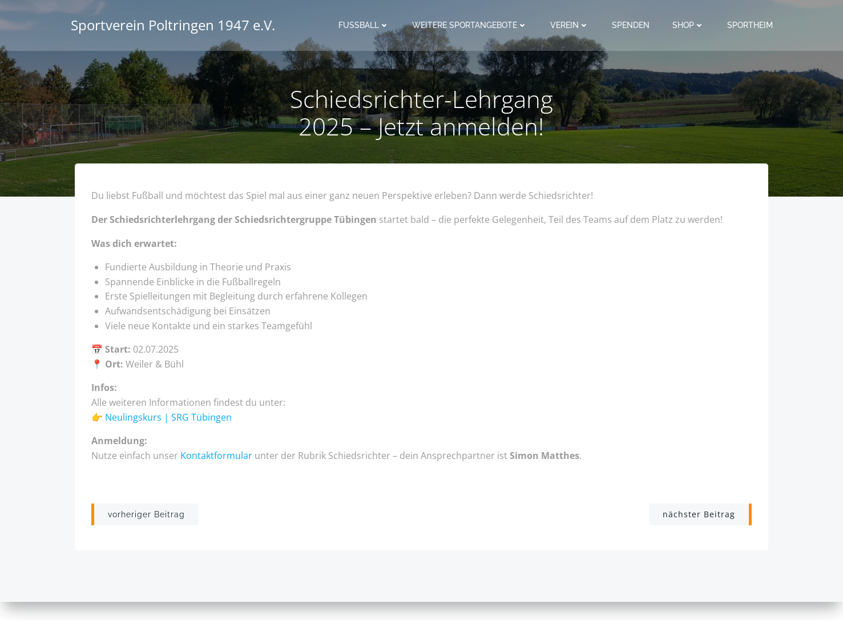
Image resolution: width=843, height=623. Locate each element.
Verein (570, 25)
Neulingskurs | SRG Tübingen (169, 418)
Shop (689, 25)
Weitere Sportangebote (470, 25)
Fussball (364, 25)
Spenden (631, 25)
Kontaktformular (217, 456)
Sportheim (750, 25)
